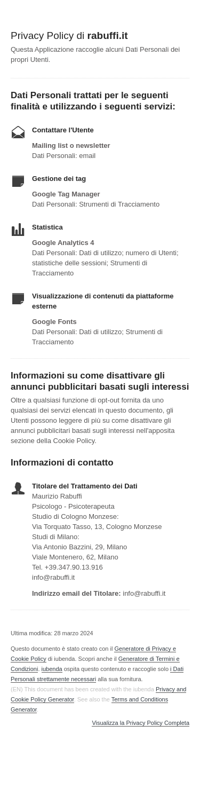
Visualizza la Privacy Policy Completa (140, 723)
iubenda (52, 669)
